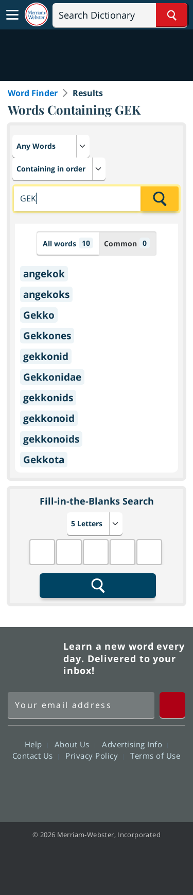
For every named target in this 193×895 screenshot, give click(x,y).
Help (36, 744)
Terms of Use (155, 755)
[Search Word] (171, 15)
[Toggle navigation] (12, 15)
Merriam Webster (34, 658)
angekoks (46, 294)
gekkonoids (51, 439)
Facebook (41, 785)
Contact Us (35, 755)
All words (68, 243)
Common (127, 243)
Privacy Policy (94, 755)
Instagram (152, 785)
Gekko (39, 315)
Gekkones (47, 335)
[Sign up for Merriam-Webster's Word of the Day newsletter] (81, 705)
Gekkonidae (52, 377)
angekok (44, 273)
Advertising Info (135, 744)
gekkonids (48, 397)
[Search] (119, 15)
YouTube (115, 785)
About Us (75, 744)
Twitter (78, 785)
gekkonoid (49, 418)
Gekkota (43, 459)
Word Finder (33, 93)
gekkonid (45, 356)
